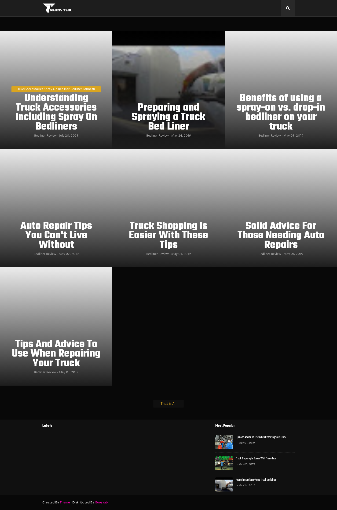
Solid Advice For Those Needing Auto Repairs (281, 236)
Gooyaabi (102, 502)
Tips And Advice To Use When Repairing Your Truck (56, 354)
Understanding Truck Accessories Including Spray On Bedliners (56, 113)
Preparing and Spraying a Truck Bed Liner (168, 117)
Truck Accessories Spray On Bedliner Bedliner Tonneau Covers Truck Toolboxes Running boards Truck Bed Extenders (56, 89)
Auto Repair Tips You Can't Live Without (56, 236)
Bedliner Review (45, 136)
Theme (65, 502)
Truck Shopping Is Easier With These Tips (168, 236)
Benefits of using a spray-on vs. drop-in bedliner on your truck (281, 113)
